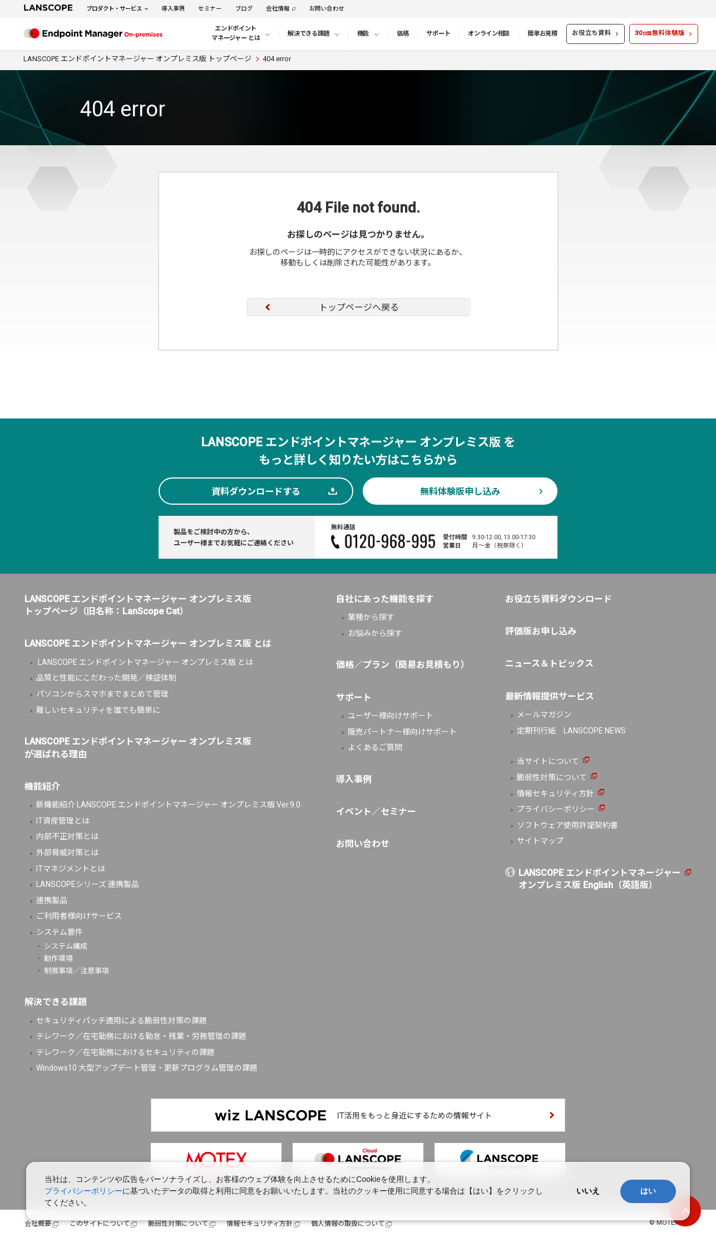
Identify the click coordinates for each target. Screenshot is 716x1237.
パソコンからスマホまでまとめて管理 (102, 693)
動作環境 (58, 958)
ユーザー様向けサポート (390, 715)
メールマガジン (544, 714)
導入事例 (173, 8)
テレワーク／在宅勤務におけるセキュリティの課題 (125, 1052)
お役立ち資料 (591, 33)
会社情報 (277, 8)
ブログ (244, 8)
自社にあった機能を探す (385, 599)
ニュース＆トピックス (549, 663)
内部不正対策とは (67, 836)
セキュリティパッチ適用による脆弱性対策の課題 (121, 1020)
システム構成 (65, 946)
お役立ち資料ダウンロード (558, 599)
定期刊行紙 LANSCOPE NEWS (571, 730)
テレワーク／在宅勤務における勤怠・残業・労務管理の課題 (141, 1036)
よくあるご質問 (375, 747)
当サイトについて (548, 761)
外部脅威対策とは (67, 852)
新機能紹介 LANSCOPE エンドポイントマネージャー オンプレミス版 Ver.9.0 (168, 804)
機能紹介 (42, 786)
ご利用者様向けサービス (79, 915)
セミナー (209, 8)
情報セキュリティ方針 (555, 793)
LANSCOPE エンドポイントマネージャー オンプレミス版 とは (144, 662)
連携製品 (51, 900)
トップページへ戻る (359, 307)
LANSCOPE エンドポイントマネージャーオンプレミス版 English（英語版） (600, 879)
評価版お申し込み (540, 631)
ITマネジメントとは (70, 868)
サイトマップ (540, 840)
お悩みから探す (375, 633)
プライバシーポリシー (556, 809)
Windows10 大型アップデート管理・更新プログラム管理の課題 (147, 1067)
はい (648, 1190)
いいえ (588, 1190)
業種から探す (371, 617)
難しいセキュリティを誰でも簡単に (98, 710)
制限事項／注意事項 (76, 971)
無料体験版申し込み (460, 491)
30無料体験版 (659, 33)
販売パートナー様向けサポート (402, 731)
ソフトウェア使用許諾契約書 (567, 825)
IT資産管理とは (63, 820)
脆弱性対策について (552, 777)
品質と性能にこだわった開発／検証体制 (106, 677)
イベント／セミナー (376, 811)
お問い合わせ (326, 8)
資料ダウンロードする (255, 491)
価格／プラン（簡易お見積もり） (403, 664)
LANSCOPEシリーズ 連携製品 (87, 884)
